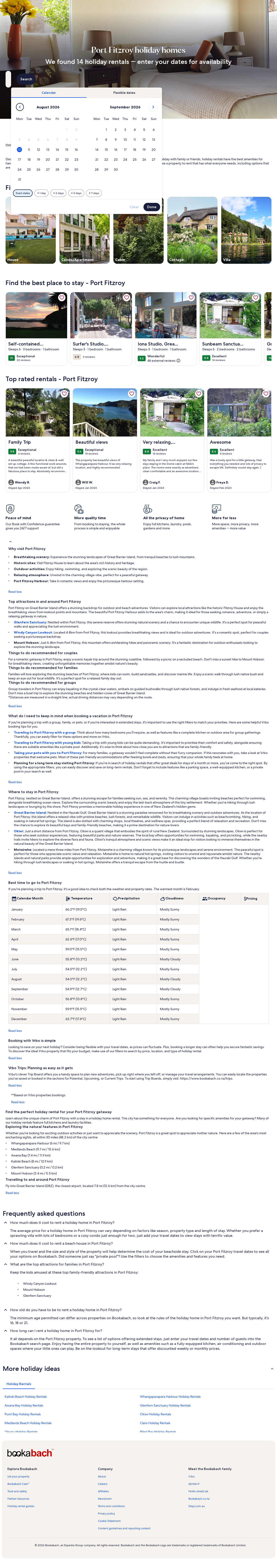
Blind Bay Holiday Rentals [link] (158, 1432)
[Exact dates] (100, 193)
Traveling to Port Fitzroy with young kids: (48, 743)
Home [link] (9, 145)
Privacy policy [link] (106, 1513)
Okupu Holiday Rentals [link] (21, 1432)
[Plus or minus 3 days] (154, 193)
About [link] (102, 1476)
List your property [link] (18, 1476)
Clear (211, 207)
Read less (15, 592)
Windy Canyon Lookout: (34, 632)
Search (259, 79)
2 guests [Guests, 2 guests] (186, 81)
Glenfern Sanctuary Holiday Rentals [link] (165, 1405)
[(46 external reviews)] (164, 360)
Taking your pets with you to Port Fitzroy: (48, 753)
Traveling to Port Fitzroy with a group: (45, 732)
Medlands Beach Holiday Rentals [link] (28, 1423)
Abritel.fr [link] (193, 1484)
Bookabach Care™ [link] (18, 1484)
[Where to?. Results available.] (47, 79)
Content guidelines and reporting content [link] (124, 1528)
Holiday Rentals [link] (27, 145)
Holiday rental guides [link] (20, 1506)
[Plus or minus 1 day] (119, 193)
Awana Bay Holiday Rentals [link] (24, 1405)
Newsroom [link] (105, 1499)
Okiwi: (19, 831)
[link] (61, 297)
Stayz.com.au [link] (196, 1506)
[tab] (126, 93)
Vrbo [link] (191, 1476)
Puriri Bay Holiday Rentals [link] (23, 1414)
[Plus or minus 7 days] (171, 193)
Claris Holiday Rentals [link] (155, 1423)
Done (229, 207)
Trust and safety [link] (17, 1491)
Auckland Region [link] (73, 145)
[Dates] (127, 79)
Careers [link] (102, 1484)
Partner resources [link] (18, 1499)
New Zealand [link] (49, 145)
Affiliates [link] (103, 1491)
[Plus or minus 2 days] (136, 193)
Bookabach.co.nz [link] (198, 1499)
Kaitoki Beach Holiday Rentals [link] (26, 1397)
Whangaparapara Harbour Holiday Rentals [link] (170, 1397)
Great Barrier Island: (30, 812)
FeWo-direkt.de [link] (198, 1491)
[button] (144, 130)
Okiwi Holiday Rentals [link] (155, 1414)
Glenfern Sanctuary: (31, 622)
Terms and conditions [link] (111, 1506)
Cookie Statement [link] (109, 1521)
